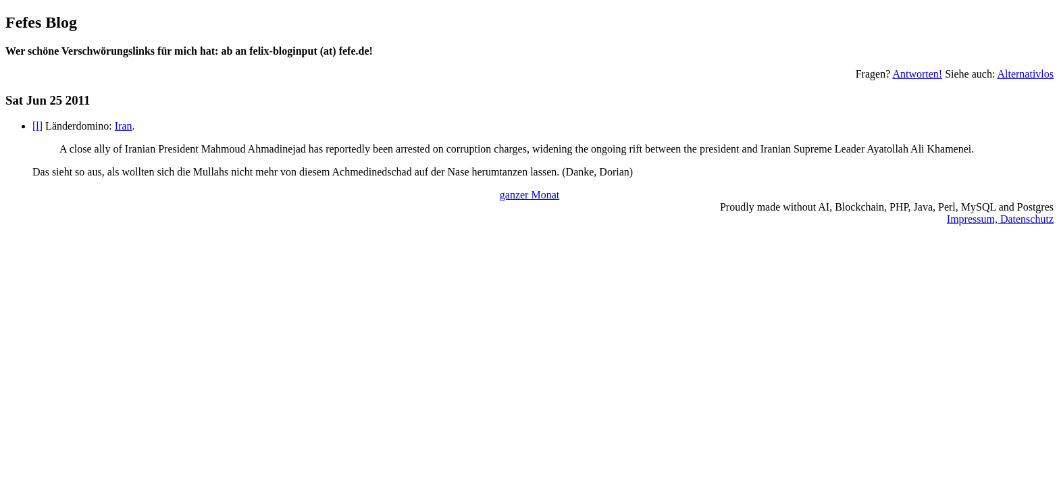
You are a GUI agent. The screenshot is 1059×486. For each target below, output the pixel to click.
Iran (123, 126)
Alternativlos (1025, 74)
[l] (37, 126)
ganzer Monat (529, 194)
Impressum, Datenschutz (1000, 219)
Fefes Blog (41, 22)
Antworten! (917, 74)
